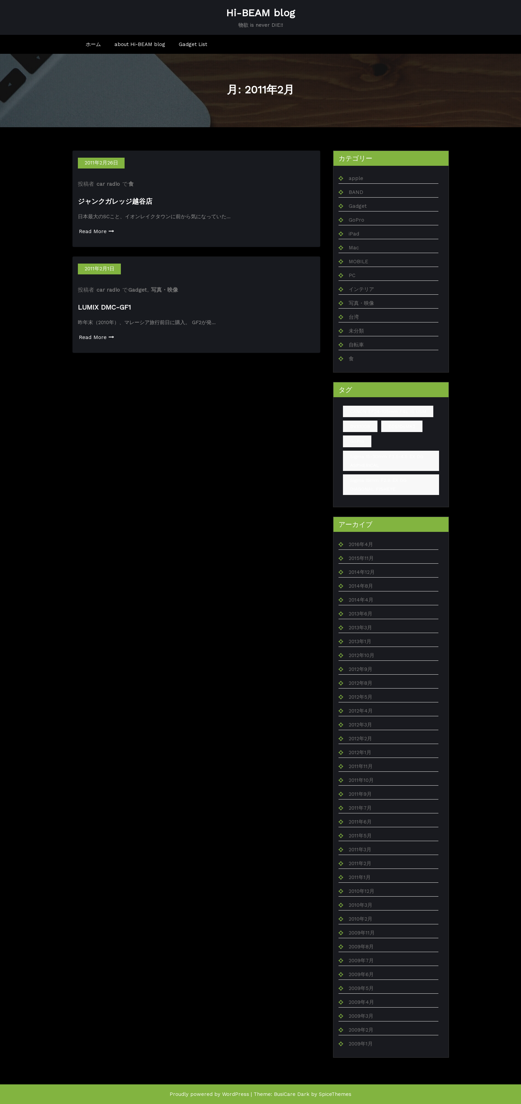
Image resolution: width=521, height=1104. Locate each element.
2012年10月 (361, 655)
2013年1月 (360, 641)
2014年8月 (361, 586)
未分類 (356, 331)
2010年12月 (361, 891)
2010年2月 (360, 919)
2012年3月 (360, 725)
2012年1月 (360, 752)
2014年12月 (362, 572)
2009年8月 (361, 947)
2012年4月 (361, 711)
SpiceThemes (335, 1094)
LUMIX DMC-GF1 (104, 307)
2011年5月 (360, 836)
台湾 (354, 317)
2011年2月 (360, 863)
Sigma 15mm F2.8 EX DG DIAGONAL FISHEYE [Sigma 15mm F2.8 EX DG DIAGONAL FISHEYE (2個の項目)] (378, 484)
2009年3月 (361, 1016)
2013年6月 (360, 614)
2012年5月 (360, 697)
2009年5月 (361, 988)
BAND (356, 192)
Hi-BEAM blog (260, 13)
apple (356, 178)
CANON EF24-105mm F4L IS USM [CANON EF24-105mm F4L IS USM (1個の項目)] (388, 411)
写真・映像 (164, 290)
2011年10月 (361, 780)
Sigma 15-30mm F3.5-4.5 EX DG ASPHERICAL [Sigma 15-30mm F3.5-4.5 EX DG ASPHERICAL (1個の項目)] (387, 461)
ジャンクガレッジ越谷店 (115, 201)
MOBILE (358, 261)
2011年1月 (360, 877)
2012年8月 (360, 683)
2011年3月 (360, 850)
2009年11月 (362, 933)
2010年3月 (360, 905)
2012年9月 (360, 669)
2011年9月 (360, 794)
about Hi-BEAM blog (139, 44)
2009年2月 (361, 1030)
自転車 (356, 345)
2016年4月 (361, 544)
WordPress (235, 1094)
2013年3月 (360, 628)
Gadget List (193, 44)
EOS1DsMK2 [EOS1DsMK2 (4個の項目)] (401, 426)
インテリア (361, 289)
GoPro (356, 220)
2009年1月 (361, 1044)
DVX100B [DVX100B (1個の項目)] (360, 426)
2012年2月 (360, 739)
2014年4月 (361, 600)
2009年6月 (361, 974)
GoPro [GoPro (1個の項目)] (357, 441)
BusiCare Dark (291, 1094)
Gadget (137, 290)
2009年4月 (361, 1002)
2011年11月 (361, 766)
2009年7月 (361, 960)
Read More (96, 231)
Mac (354, 248)
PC (352, 275)
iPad (354, 234)
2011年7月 (360, 808)
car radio (108, 184)
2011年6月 (360, 822)
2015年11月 (361, 558)
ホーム (93, 44)
